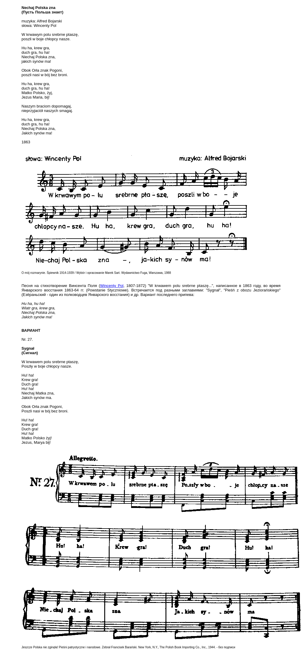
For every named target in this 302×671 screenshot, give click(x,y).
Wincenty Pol (111, 285)
